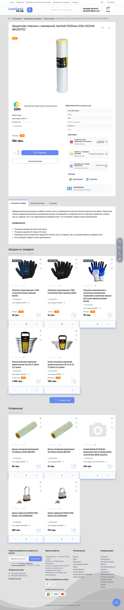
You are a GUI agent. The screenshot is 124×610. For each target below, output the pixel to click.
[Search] (47, 10)
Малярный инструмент (33, 18)
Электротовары (78, 577)
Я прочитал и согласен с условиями (25, 564)
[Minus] (18, 154)
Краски (75, 556)
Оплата (103, 584)
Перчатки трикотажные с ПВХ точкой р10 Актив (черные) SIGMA (25, 293)
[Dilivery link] (106, 142)
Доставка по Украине (61, 2)
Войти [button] (110, 2)
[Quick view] (40, 259)
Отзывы (75, 2)
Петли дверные (78, 569)
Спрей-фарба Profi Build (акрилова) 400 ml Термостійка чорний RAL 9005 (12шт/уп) (97, 452)
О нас (12, 2)
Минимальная (78, 187)
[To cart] (38, 315)
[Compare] (40, 268)
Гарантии (20, 2)
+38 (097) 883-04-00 (91, 11)
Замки (75, 567)
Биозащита (77, 562)
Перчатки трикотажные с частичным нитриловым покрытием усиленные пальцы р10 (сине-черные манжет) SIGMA (97, 295)
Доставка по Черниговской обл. (38, 2)
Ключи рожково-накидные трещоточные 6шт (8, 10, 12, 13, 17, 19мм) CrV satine (61, 364)
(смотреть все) (85, 105)
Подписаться (35, 559)
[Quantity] (14, 152)
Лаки (74, 559)
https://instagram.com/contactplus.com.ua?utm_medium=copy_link (53, 584)
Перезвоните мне (15, 578)
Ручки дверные (78, 572)
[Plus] (18, 151)
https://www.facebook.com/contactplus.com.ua (47, 584)
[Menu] (29, 9)
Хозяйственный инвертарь (82, 574)
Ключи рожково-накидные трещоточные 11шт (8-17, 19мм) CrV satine (25, 364)
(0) (19, 122)
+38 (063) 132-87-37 (90, 9)
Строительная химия (80, 564)
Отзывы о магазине (107, 577)
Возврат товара (106, 579)
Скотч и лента (49, 18)
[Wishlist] (40, 264)
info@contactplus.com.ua (54, 589)
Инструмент (17, 18)
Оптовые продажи (107, 582)
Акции (103, 587)
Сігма (19, 115)
